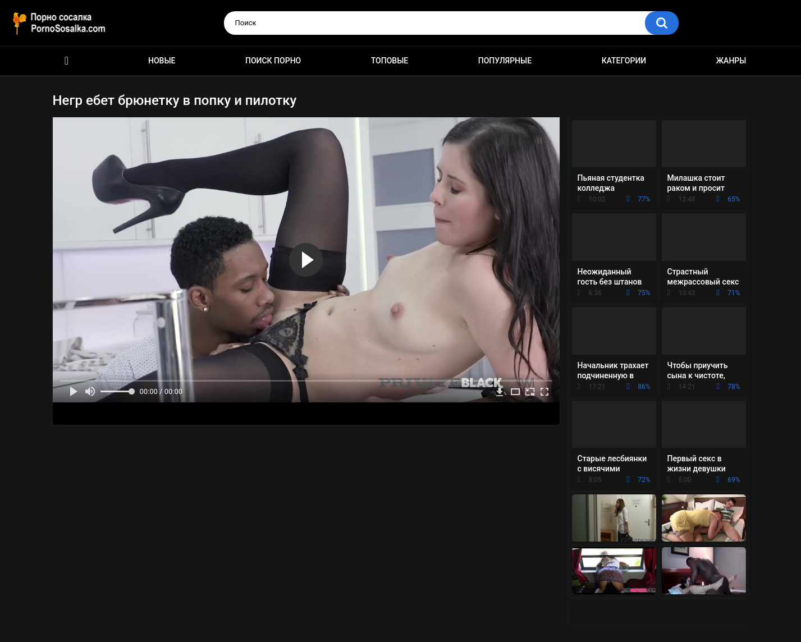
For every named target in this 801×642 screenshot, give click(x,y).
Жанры (731, 60)
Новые (161, 60)
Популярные (505, 60)
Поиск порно (273, 60)
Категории (624, 60)
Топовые (389, 60)
